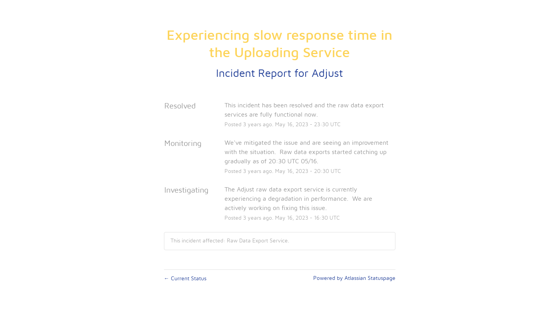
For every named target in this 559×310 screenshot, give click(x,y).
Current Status (185, 278)
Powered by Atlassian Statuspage (354, 278)
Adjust (327, 73)
